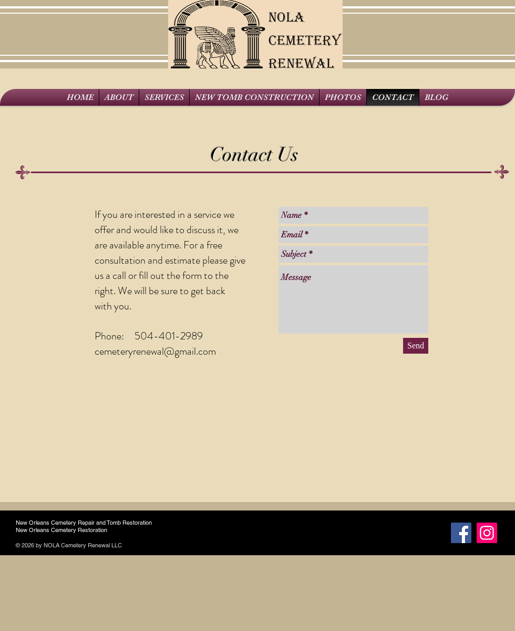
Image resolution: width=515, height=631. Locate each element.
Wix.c (130, 545)
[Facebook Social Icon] (461, 533)
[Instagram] (487, 533)
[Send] (415, 346)
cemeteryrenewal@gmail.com (155, 351)
